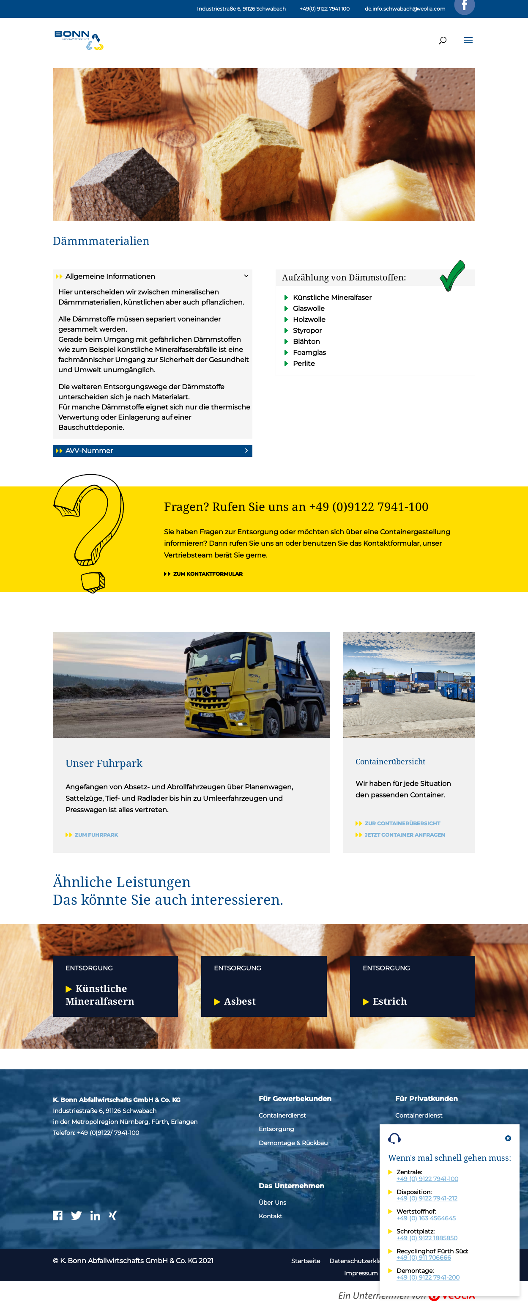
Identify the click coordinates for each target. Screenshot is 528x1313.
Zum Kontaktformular (208, 574)
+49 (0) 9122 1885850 (427, 1238)
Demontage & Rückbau (293, 1143)
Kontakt (270, 1216)
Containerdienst (282, 1115)
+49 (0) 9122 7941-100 (427, 1179)
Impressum (361, 1273)
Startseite (305, 1261)
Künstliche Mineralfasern (100, 994)
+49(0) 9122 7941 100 (325, 8)
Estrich (390, 1000)
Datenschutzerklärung (362, 1261)
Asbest (240, 1000)
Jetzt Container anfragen (405, 835)
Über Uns (272, 1202)
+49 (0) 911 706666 (424, 1257)
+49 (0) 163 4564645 (426, 1218)
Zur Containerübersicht (402, 823)
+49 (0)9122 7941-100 (369, 506)
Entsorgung (276, 1129)
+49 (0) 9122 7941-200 (428, 1277)
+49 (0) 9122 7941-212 (427, 1198)
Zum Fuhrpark (96, 835)
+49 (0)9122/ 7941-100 (108, 1133)
